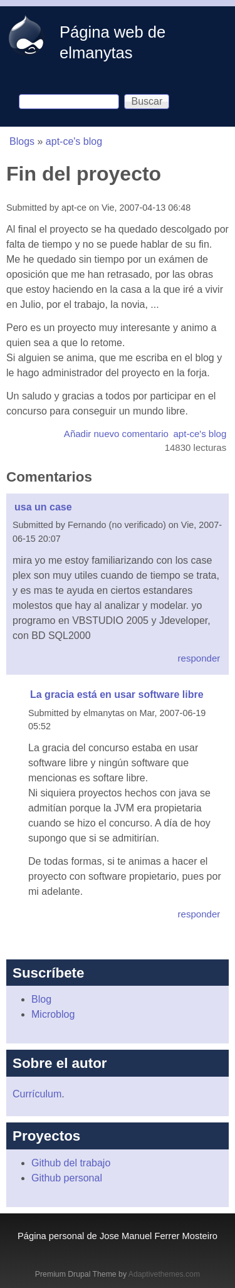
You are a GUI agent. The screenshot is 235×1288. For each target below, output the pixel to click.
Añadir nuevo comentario (116, 433)
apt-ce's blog (74, 141)
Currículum (37, 1094)
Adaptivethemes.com (164, 1274)
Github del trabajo (70, 1163)
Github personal (66, 1178)
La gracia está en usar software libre (117, 694)
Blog (41, 999)
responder (199, 658)
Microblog (53, 1014)
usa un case (43, 507)
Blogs (21, 141)
